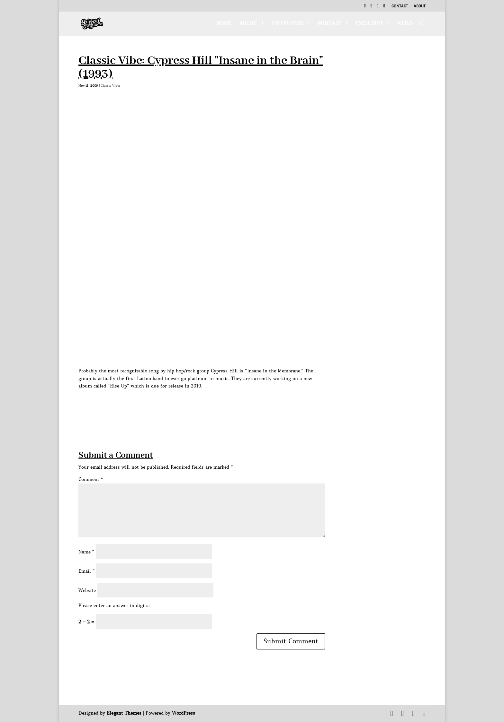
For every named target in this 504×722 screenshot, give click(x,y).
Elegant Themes (124, 713)
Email (86, 571)
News (405, 25)
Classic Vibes (111, 85)
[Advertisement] (195, 404)
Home (224, 25)
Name (86, 552)
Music (248, 25)
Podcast (329, 25)
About (420, 7)
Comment (90, 479)
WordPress (183, 713)
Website (87, 590)
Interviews (287, 25)
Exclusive (369, 25)
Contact (400, 7)
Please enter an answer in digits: (114, 605)
